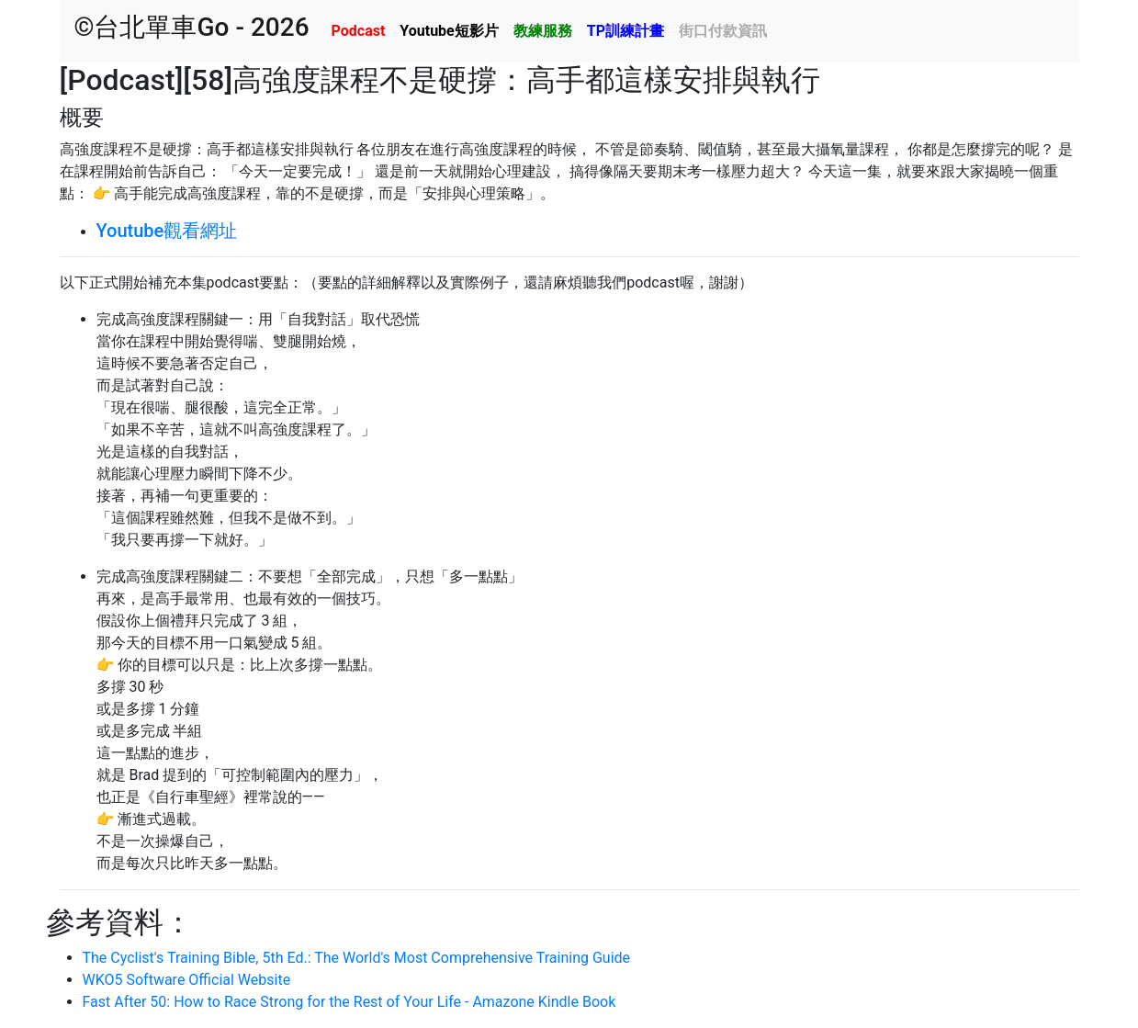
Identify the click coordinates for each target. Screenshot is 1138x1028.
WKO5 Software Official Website (187, 979)
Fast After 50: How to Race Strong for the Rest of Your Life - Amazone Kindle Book (349, 1002)
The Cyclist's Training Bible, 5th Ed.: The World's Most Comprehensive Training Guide (357, 957)
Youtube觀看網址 (167, 231)
